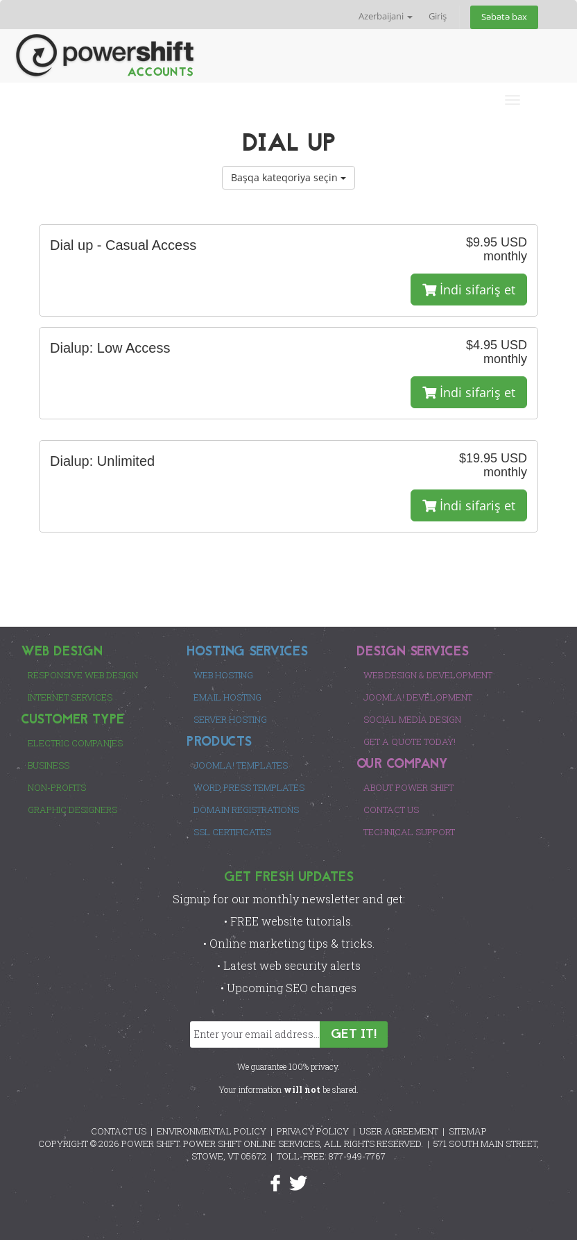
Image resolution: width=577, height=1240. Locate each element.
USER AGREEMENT (398, 1131)
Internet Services (70, 697)
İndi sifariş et (468, 289)
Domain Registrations (246, 809)
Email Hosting (227, 697)
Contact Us (391, 809)
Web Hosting (223, 675)
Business (48, 765)
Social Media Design (412, 719)
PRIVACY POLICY (313, 1131)
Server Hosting (230, 719)
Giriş (438, 16)
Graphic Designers (72, 809)
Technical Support (409, 832)
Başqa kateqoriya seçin (288, 177)
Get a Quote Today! (409, 741)
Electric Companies (75, 743)
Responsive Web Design (83, 675)
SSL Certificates (232, 832)
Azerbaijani (386, 16)
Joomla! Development (417, 697)
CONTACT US (118, 1131)
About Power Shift (408, 787)
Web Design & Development (427, 675)
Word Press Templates (248, 787)
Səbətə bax (504, 17)
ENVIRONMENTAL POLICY (211, 1131)
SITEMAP (468, 1131)
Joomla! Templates (240, 765)
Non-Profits (57, 787)
